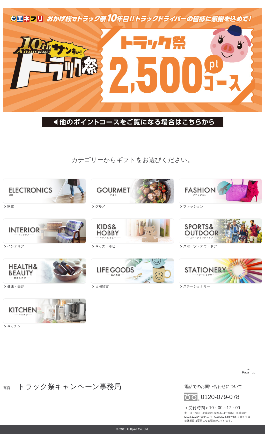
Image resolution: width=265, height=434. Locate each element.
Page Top (248, 372)
